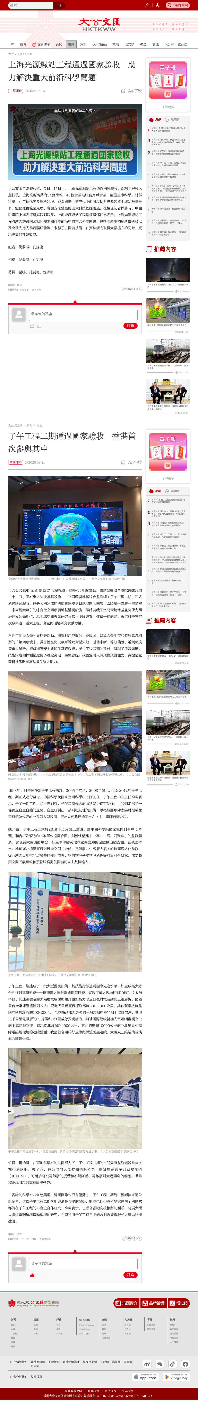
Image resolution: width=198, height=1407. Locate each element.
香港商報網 (38, 1368)
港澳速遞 (174, 1344)
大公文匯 (99, 24)
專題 (149, 1326)
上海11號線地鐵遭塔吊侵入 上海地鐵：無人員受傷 (167, 371)
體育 (104, 1336)
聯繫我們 (93, 1398)
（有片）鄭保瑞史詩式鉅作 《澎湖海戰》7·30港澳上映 (167, 234)
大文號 (128, 1326)
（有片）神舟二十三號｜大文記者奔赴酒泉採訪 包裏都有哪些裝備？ (169, 165)
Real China (84, 1340)
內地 (39, 432)
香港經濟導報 (71, 1368)
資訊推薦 (174, 1336)
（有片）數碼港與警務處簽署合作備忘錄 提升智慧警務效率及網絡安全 (169, 200)
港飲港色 (106, 1344)
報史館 (182, 1310)
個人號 (127, 1336)
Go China (84, 1326)
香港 (13, 1332)
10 (148, 232)
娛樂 (104, 1340)
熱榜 (158, 120)
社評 (58, 1332)
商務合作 (110, 1398)
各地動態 (174, 1340)
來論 (58, 1336)
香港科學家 (50, 1245)
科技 (37, 1245)
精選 (36, 1340)
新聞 (29, 432)
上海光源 (25, 289)
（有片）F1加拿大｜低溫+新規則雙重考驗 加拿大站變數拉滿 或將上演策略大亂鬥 (169, 142)
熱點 (36, 1332)
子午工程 (25, 1245)
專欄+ (172, 1332)
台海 (13, 1344)
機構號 (127, 1340)
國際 (13, 1349)
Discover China (86, 1332)
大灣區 (14, 1340)
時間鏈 (177, 120)
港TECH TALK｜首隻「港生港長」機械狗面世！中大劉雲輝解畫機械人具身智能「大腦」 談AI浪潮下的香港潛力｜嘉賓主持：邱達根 (169, 188)
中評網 (104, 1368)
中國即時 (15, 91)
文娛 (104, 1326)
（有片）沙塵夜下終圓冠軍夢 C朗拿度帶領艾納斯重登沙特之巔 (169, 177)
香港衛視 (54, 1368)
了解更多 (168, 107)
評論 (130, 326)
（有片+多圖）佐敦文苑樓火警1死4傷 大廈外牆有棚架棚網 (169, 130)
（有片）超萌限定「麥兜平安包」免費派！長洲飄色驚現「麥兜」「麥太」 (169, 223)
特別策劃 (151, 1336)
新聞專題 (151, 1332)
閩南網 (128, 1368)
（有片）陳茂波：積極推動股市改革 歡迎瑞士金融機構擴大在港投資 (169, 153)
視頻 (29, 54)
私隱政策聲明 (73, 1398)
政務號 (127, 1332)
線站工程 (40, 289)
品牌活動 (157, 1310)
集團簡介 (130, 1310)
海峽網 (116, 1368)
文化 (104, 1332)
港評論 (59, 1340)
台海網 (35, 1372)
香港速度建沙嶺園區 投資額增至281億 (169, 211)
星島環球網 (90, 1368)
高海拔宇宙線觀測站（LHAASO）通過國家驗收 (167, 287)
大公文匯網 (15, 54)
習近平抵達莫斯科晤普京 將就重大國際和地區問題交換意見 (167, 414)
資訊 (172, 1326)
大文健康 (174, 1349)
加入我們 (127, 1398)
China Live (84, 1336)
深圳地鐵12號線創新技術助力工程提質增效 (167, 329)
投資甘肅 (36, 1383)
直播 (36, 1336)
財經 (13, 1353)
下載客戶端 (180, 5)
